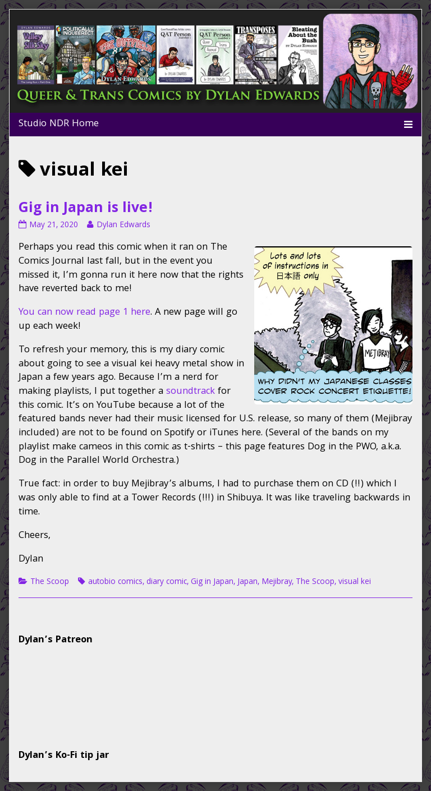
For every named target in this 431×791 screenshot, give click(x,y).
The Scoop (49, 582)
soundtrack (190, 392)
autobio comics (115, 582)
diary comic (166, 582)
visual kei (354, 582)
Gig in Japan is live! (86, 209)
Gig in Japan (212, 582)
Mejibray (277, 582)
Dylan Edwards (123, 225)
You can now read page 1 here (84, 313)
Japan (247, 582)
